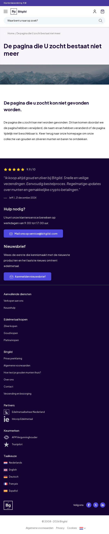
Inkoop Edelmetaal (18, 419)
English (10, 470)
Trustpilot (13, 444)
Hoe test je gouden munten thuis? (22, 372)
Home (9, 33)
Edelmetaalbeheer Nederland (24, 412)
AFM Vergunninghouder (20, 437)
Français (11, 484)
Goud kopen (11, 333)
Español (11, 491)
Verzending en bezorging (17, 393)
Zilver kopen (10, 326)
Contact (8, 386)
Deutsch (11, 477)
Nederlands (13, 463)
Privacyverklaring (13, 358)
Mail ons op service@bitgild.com (33, 234)
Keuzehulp (9, 307)
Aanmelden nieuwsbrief (27, 276)
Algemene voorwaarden (17, 365)
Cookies (72, 527)
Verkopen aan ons (13, 300)
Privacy (60, 527)
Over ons (9, 379)
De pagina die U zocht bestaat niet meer (38, 33)
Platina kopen (11, 340)
